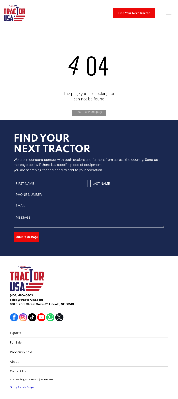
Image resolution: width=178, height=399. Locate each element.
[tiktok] (32, 317)
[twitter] (59, 317)
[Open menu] (168, 13)
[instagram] (23, 317)
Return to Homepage (89, 112)
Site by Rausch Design (22, 387)
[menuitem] (89, 333)
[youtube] (41, 317)
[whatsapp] (50, 317)
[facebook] (14, 317)
